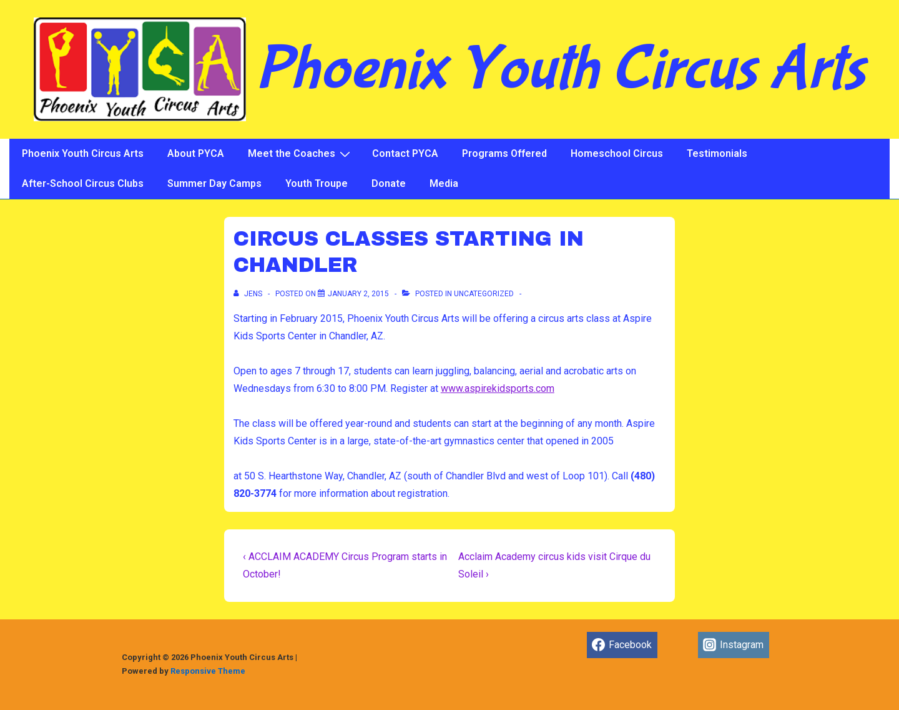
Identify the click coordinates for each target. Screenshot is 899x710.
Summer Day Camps (214, 183)
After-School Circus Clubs (83, 183)
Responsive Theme (207, 671)
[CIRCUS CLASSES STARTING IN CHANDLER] (358, 293)
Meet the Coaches (300, 153)
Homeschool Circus (617, 153)
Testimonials (717, 153)
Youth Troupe (316, 183)
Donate (388, 183)
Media (444, 183)
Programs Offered (504, 153)
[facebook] (622, 645)
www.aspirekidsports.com (497, 388)
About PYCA (195, 153)
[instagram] (733, 645)
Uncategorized (484, 293)
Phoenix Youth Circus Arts (560, 69)
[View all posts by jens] (248, 293)
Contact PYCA (405, 153)
